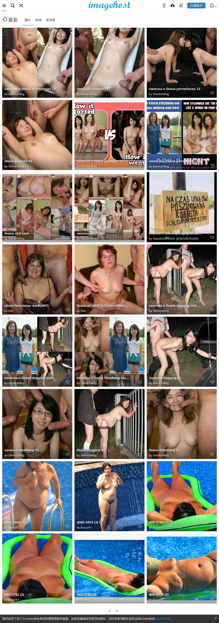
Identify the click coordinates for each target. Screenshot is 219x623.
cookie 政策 (162, 618)
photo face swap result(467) (26, 305)
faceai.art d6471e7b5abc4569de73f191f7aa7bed (103, 305)
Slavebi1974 (161, 238)
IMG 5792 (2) (14, 594)
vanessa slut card (91, 233)
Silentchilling (16, 94)
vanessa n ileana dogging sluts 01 (30, 378)
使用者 (50, 20)
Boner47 (13, 527)
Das (10, 310)
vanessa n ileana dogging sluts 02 (175, 305)
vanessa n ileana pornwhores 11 (102, 161)
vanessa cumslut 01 (92, 89)
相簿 (38, 20)
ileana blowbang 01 (164, 450)
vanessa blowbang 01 (21, 450)
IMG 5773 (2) (159, 594)
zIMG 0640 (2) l (16, 522)
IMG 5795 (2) (159, 522)
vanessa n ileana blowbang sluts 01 (103, 378)
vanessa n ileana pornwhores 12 (174, 89)
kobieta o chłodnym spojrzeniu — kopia (175, 233)
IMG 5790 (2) (86, 594)
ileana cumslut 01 (18, 161)
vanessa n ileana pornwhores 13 (30, 89)
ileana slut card (16, 233)
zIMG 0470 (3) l (88, 522)
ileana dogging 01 (91, 450)
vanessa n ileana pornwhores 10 (174, 161)
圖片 (28, 20)
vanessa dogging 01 (165, 378)
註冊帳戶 (196, 5)
